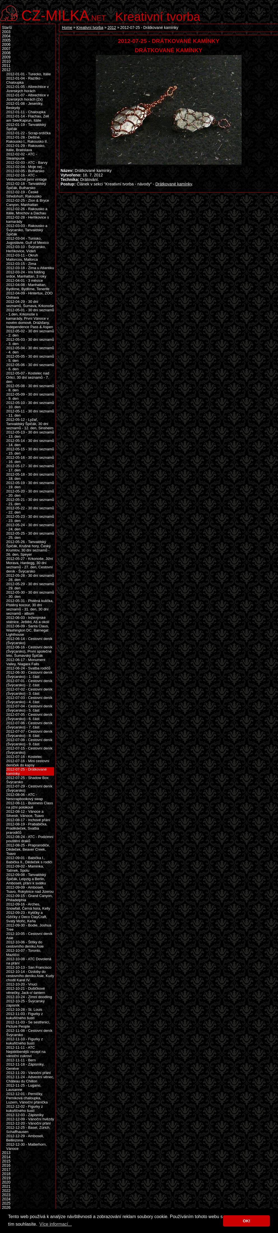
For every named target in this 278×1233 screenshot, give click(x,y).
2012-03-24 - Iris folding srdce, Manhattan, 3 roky (26, 274)
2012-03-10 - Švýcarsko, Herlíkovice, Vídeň (26, 249)
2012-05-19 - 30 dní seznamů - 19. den (30, 485)
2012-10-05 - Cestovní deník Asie (29, 936)
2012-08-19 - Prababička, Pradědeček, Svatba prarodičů (26, 828)
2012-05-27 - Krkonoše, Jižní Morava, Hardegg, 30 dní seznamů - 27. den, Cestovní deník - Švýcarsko (29, 565)
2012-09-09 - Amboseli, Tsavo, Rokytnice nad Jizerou (30, 889)
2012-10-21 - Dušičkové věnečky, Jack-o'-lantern (25, 990)
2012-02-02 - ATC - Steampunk (21, 156)
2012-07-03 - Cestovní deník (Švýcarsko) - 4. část (29, 700)
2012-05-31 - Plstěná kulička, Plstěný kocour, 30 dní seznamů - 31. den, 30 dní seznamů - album (30, 607)
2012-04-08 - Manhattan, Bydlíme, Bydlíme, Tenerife (28, 287)
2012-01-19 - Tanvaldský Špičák (26, 126)
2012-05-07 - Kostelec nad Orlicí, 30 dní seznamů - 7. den (27, 377)
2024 (6, 1199)
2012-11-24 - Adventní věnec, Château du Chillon (30, 1079)
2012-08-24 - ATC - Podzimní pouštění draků (29, 839)
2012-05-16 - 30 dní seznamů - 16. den (30, 459)
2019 (6, 1178)
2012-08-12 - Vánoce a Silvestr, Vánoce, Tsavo (25, 813)
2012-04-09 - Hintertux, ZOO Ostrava (29, 295)
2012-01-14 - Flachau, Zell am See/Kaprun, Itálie (27, 118)
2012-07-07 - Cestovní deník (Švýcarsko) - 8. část (29, 733)
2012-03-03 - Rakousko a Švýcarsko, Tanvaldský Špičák (26, 230)
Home (67, 28)
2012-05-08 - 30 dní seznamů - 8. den (30, 388)
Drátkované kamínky (173, 184)
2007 (6, 49)
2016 (6, 1165)
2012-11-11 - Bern (21, 1060)
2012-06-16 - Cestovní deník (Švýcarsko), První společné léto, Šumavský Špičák (29, 651)
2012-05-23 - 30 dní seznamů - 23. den (30, 518)
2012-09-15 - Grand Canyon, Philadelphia (29, 898)
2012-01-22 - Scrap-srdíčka (28, 133)
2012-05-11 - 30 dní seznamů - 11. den (30, 413)
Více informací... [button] (55, 1224)
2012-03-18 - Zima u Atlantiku (30, 268)
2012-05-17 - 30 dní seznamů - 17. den (30, 468)
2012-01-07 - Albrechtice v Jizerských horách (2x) (27, 97)
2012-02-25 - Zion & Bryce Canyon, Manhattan (27, 202)
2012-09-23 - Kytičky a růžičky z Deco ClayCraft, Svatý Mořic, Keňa (26, 916)
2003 (6, 32)
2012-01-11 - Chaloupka (25, 112)
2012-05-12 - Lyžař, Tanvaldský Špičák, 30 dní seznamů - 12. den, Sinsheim (30, 423)
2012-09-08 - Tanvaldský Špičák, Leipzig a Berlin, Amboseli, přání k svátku (26, 879)
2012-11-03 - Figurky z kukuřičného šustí (24, 1016)
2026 (6, 1207)
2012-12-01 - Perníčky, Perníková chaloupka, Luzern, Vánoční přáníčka (27, 1098)
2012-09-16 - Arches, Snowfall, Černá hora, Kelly (28, 906)
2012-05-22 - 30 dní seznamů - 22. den (30, 510)
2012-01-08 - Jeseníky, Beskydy (24, 105)
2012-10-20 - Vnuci (21, 984)
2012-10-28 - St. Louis (24, 1009)
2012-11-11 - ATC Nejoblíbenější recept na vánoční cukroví (25, 1051)
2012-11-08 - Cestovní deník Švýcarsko (29, 1032)
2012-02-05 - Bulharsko (25, 171)
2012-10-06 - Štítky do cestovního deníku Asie (25, 944)
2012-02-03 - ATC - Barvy (26, 162)
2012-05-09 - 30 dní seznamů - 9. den (30, 396)
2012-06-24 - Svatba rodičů (28, 668)
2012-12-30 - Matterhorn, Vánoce (26, 1146)
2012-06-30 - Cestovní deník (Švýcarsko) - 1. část (29, 674)
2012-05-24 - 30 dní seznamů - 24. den (30, 527)
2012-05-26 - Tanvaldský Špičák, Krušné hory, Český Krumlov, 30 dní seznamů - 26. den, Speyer (28, 548)
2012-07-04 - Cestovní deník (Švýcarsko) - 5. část (29, 708)
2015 (6, 1161)
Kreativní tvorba (157, 16)
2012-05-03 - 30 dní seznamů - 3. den (30, 341)
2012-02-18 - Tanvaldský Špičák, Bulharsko (26, 185)
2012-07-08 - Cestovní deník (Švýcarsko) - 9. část (29, 742)
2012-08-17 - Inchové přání (28, 820)
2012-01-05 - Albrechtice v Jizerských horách (27, 89)
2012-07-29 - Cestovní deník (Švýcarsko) (29, 788)
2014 (6, 1157)
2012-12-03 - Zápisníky (25, 1115)
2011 (6, 65)
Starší (7, 28)
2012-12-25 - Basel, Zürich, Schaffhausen (28, 1129)
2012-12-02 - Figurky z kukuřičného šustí (24, 1108)
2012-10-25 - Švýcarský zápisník (25, 1003)
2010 (6, 61)
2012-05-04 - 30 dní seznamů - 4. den (30, 350)
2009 (6, 57)
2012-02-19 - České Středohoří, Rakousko (23, 194)
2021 (6, 1186)
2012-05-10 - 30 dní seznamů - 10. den (30, 405)
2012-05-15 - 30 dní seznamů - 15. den (30, 451)
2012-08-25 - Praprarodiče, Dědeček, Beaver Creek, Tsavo (28, 849)
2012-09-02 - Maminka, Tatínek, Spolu (25, 868)
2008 (6, 53)
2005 (6, 40)
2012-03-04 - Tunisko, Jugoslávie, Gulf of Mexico (27, 240)
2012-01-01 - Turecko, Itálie (28, 74)
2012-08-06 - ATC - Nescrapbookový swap (24, 797)
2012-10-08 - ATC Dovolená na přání (28, 961)
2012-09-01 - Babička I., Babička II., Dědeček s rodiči (29, 860)
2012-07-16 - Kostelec (24, 757)
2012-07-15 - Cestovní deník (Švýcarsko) (29, 750)
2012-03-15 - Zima (21, 264)
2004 (6, 36)
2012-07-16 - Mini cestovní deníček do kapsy (27, 763)
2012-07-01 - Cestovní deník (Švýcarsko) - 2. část (29, 683)
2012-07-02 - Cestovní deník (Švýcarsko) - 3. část (29, 691)
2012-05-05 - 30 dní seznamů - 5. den (30, 358)
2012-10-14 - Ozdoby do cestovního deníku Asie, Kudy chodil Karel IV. (30, 975)
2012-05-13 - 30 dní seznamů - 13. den (30, 434)
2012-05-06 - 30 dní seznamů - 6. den (30, 367)
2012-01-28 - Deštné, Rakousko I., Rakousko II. (27, 139)
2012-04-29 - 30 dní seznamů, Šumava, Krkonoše (30, 303)
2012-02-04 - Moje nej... (25, 167)
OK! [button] (246, 1221)
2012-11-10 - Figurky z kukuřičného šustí (24, 1041)
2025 (6, 1203)
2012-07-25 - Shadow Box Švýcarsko (27, 780)
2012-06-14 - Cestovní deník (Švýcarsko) (29, 641)
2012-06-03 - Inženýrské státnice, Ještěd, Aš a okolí (27, 620)
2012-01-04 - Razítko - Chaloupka (24, 80)
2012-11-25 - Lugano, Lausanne (23, 1087)
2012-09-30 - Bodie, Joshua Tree (28, 927)
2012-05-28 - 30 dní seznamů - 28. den (30, 577)
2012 (112, 28)
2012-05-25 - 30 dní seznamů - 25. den (30, 535)
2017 (6, 1170)
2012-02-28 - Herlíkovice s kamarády (27, 219)
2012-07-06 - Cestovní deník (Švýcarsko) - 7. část (29, 725)
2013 (6, 1153)
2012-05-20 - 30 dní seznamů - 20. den (30, 493)
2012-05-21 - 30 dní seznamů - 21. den (30, 502)
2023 (6, 1195)
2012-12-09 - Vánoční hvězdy (30, 1119)
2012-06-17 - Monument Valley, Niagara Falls (25, 662)
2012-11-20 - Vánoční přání (28, 1073)
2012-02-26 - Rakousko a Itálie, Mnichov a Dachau (26, 211)
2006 (6, 44)
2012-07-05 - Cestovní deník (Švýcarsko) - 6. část (29, 716)
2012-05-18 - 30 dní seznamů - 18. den (30, 476)
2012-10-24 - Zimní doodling (29, 997)
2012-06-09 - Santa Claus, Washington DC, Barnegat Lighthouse (27, 630)
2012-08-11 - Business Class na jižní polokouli (29, 805)
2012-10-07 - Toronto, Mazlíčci (23, 952)
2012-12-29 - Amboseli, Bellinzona (25, 1138)
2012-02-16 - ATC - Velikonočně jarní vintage (26, 177)
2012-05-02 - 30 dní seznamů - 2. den (30, 333)
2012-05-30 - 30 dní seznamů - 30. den (30, 594)
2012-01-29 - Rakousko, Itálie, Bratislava (25, 148)
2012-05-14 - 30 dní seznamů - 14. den (30, 443)
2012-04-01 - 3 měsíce (24, 280)
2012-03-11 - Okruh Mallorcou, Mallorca (22, 257)
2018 (6, 1174)
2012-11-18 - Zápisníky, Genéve (25, 1066)
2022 (6, 1191)
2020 (6, 1182)
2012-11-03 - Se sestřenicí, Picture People (28, 1024)
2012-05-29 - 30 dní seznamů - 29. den (30, 586)
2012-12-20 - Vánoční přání (28, 1123)
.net (63, 14)
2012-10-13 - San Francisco (28, 967)
